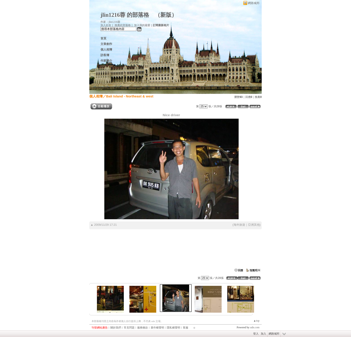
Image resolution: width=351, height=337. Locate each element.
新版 (165, 15)
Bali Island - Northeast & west (129, 96)
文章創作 (106, 44)
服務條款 (142, 327)
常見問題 (129, 327)
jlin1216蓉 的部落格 (125, 15)
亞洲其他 (254, 224)
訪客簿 (105, 55)
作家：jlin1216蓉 (110, 21)
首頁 (103, 38)
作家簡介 (106, 60)
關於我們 (115, 327)
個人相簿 (106, 49)
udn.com (254, 327)
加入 (263, 333)
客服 (185, 327)
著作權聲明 (157, 327)
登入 (256, 333)
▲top (256, 320)
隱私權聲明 (173, 327)
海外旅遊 (239, 224)
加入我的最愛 (142, 25)
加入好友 (106, 25)
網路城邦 (253, 3)
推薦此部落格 (123, 25)
